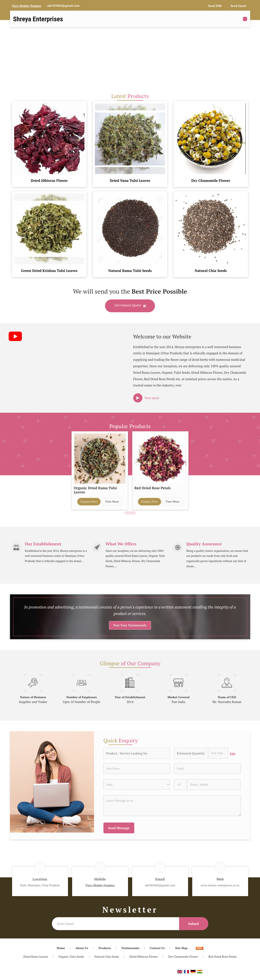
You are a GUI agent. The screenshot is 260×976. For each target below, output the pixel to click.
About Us (81, 949)
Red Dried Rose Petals (152, 488)
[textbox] (218, 754)
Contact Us (157, 949)
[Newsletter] (115, 924)
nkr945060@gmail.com (63, 6)
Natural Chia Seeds (211, 270)
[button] (26, 6)
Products (105, 949)
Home (61, 949)
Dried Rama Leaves (35, 958)
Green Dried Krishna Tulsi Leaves (49, 270)
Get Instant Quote (130, 306)
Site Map (181, 949)
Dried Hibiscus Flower (49, 180)
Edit (233, 755)
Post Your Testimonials (129, 627)
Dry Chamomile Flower (210, 180)
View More (112, 501)
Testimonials (130, 949)
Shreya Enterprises (38, 19)
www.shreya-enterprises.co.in (220, 886)
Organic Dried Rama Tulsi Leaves (95, 490)
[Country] (136, 785)
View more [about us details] (151, 398)
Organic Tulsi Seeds (71, 958)
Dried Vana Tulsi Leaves (130, 180)
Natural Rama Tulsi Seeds (130, 270)
